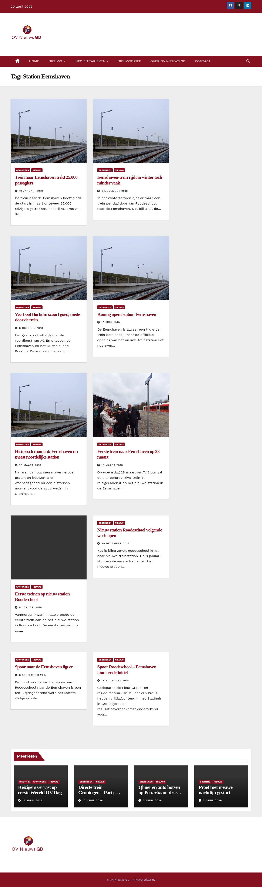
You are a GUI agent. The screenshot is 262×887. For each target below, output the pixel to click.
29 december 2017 (115, 543)
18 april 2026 (32, 800)
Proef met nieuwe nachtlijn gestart (215, 789)
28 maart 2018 (30, 465)
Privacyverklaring (144, 879)
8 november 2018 (114, 190)
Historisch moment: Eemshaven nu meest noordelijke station (46, 454)
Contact (203, 61)
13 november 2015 (115, 680)
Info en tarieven (90, 61)
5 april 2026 (212, 800)
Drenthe (24, 782)
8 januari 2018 (30, 607)
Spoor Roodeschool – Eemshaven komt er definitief (126, 669)
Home (34, 61)
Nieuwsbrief (129, 61)
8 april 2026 (152, 800)
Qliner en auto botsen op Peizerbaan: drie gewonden (159, 792)
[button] (248, 61)
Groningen (22, 170)
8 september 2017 (33, 675)
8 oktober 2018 (31, 328)
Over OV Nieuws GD (168, 61)
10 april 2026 (93, 800)
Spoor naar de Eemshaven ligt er (44, 666)
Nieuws (55, 61)
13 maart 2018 (112, 465)
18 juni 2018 (110, 322)
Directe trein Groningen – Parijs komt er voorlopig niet (99, 792)
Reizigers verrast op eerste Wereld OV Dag (40, 789)
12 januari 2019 (31, 190)
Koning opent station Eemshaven (126, 314)
